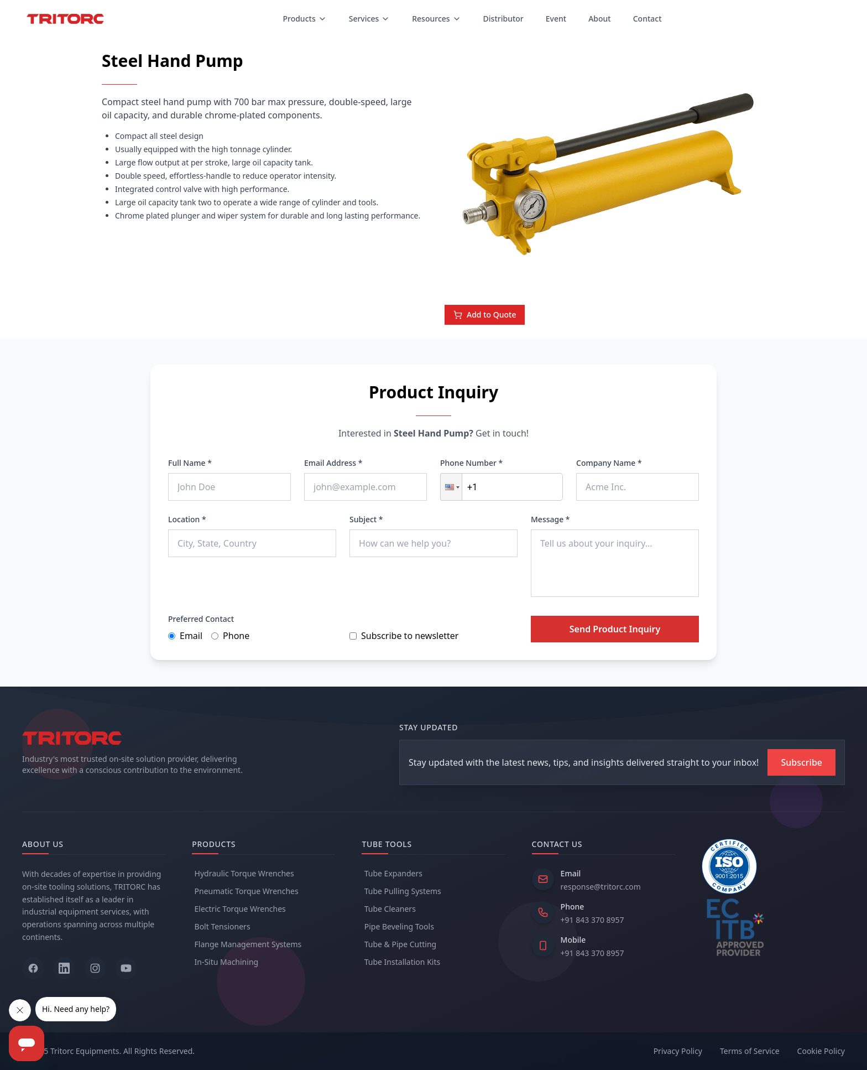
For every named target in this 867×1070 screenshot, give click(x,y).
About (599, 18)
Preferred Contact (201, 619)
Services (369, 18)
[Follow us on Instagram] (95, 968)
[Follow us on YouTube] (126, 968)
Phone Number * (471, 463)
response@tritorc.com (601, 886)
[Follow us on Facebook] (33, 968)
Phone (230, 636)
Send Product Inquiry (615, 629)
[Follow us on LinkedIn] (64, 968)
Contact (647, 18)
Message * (550, 519)
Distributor (503, 18)
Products (304, 18)
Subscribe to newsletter (403, 636)
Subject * (366, 519)
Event (556, 18)
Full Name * (190, 463)
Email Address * (333, 463)
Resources (436, 18)
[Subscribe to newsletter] (801, 762)
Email (185, 636)
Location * (187, 519)
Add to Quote (484, 314)
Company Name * (609, 463)
